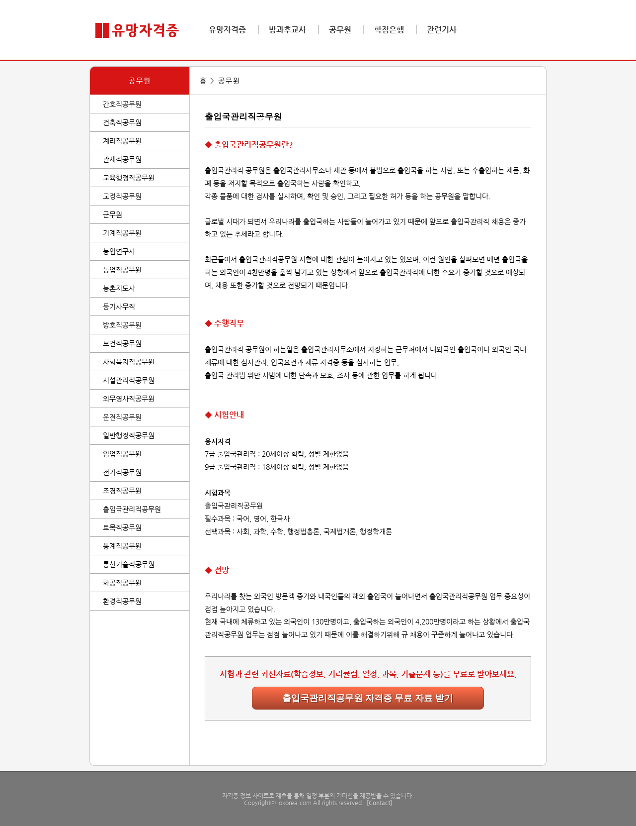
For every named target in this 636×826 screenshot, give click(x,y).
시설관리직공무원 (129, 380)
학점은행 (389, 29)
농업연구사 (119, 251)
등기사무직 (119, 306)
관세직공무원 (122, 159)
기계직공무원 (122, 233)
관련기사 (442, 29)
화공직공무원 (122, 583)
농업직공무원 (122, 270)
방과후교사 (287, 29)
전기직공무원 (122, 472)
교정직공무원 (122, 196)
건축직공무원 (122, 122)
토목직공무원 (122, 527)
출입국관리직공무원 (132, 509)
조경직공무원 (122, 491)
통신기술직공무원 (129, 564)
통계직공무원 (122, 546)
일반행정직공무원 (129, 435)
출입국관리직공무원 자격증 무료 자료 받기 (367, 698)
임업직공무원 (122, 454)
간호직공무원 (122, 104)
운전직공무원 (122, 417)
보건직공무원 (122, 343)
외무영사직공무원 (129, 399)
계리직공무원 (122, 141)
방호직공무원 (122, 325)
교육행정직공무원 (129, 178)
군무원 (112, 214)
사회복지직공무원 (129, 362)
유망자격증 (227, 29)
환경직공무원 (122, 601)
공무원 (340, 29)
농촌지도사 (119, 288)
